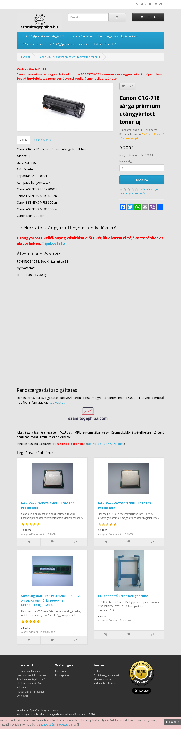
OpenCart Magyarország (43, 710)
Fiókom (98, 671)
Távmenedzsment (33, 44)
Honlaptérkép (63, 675)
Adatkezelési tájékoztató (31, 679)
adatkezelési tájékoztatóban (56, 724)
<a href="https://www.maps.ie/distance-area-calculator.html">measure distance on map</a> (90, 330)
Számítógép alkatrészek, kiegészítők (44, 36)
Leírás (23, 139)
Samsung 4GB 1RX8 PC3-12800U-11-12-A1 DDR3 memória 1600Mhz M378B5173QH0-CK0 (51, 600)
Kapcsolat (61, 671)
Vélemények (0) (42, 139)
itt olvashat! (57, 402)
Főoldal (25, 57)
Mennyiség (125, 161)
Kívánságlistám (102, 679)
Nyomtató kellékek (81, 36)
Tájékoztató (53, 243)
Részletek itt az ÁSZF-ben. (105, 443)
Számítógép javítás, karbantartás (69, 44)
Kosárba (142, 180)
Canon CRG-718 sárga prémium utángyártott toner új (69, 57)
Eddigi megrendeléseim (107, 675)
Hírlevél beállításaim (105, 683)
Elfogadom (172, 721)
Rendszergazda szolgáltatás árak (117, 36)
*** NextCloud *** (105, 44)
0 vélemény (145, 189)
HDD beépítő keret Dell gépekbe (123, 596)
